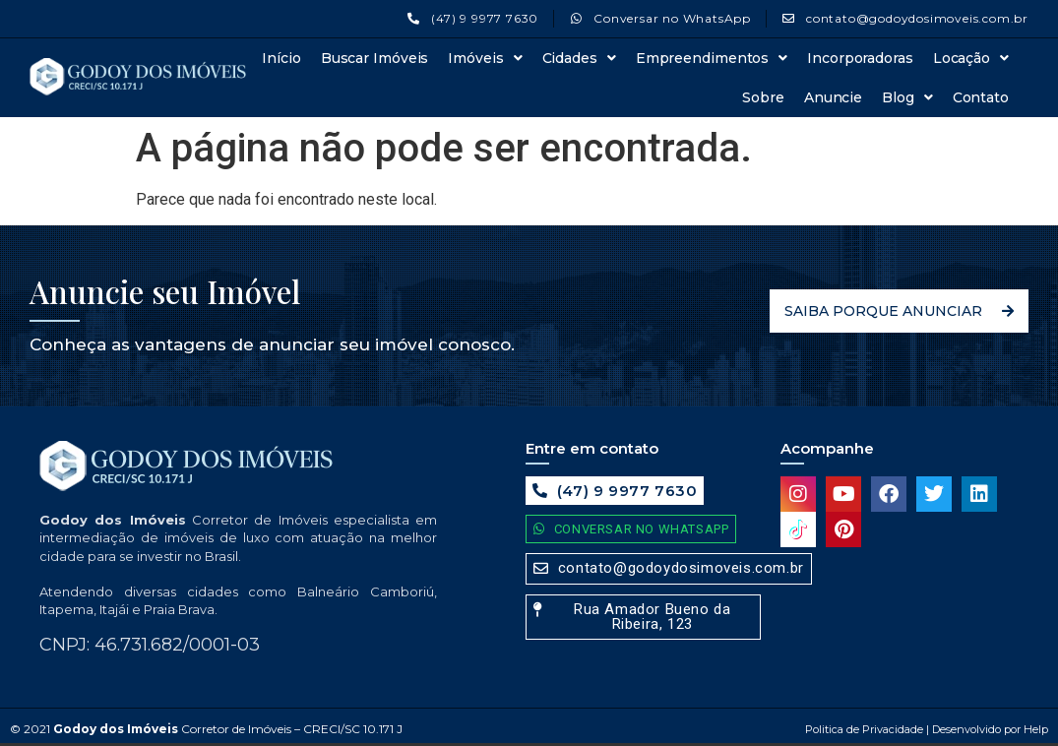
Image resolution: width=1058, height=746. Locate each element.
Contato (981, 97)
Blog (907, 97)
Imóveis (485, 58)
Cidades (579, 58)
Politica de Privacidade (864, 729)
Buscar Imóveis (375, 58)
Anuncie (833, 97)
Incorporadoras (860, 58)
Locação (971, 58)
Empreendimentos (711, 58)
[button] (643, 617)
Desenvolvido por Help (988, 729)
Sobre (763, 97)
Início (281, 58)
